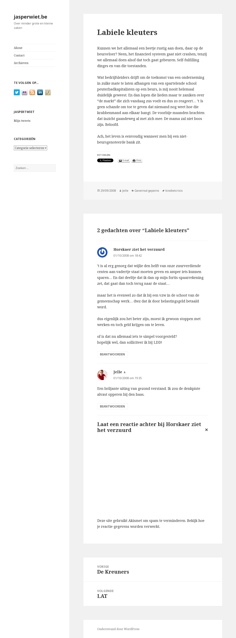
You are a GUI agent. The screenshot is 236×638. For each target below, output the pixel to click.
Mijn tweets (22, 121)
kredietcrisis (174, 191)
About (18, 48)
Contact (19, 55)
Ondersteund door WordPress (118, 629)
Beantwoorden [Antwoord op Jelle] (112, 406)
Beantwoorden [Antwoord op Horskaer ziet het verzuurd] (112, 354)
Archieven (21, 63)
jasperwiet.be (30, 16)
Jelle (125, 191)
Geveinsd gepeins (147, 191)
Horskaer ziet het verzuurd (139, 249)
